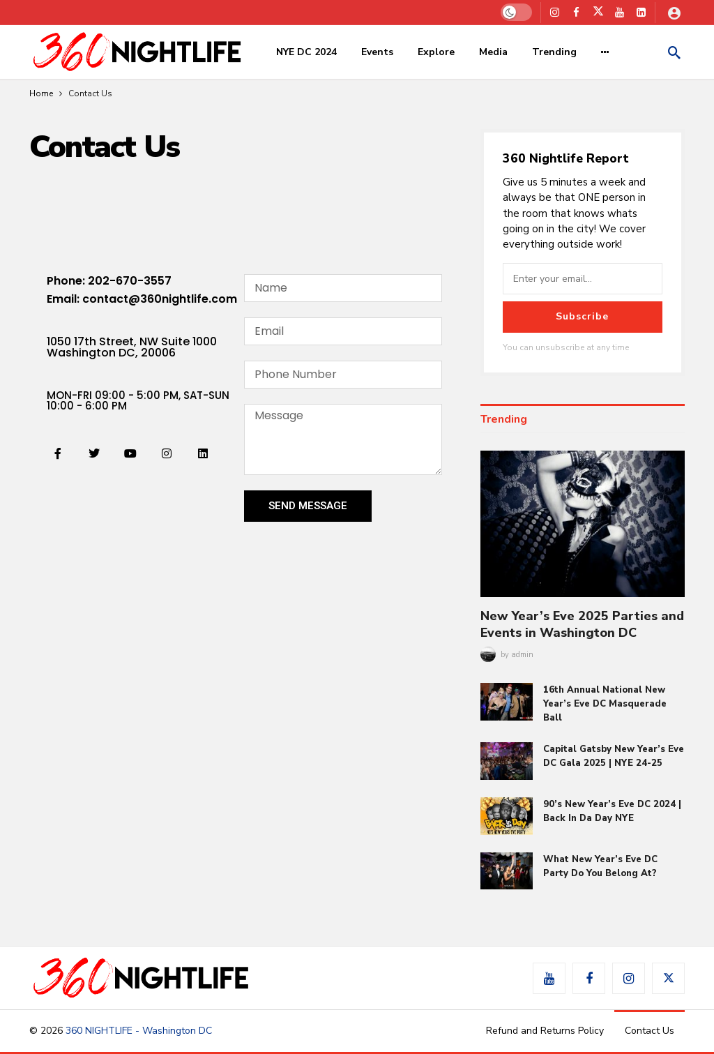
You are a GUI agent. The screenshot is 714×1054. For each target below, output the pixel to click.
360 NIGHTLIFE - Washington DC (139, 1030)
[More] (605, 52)
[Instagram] (554, 12)
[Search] (674, 52)
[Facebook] (576, 12)
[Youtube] (619, 12)
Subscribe (582, 316)
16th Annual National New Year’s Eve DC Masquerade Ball (605, 704)
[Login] (674, 12)
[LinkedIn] (641, 12)
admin (522, 654)
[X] (598, 12)
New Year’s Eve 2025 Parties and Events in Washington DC (582, 624)
